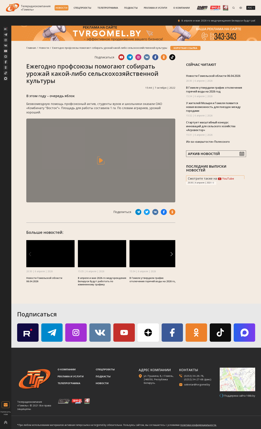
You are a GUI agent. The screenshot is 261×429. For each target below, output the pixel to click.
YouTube (226, 178)
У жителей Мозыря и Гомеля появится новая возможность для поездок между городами (213, 106)
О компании (181, 7)
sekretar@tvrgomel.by (197, 384)
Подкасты (131, 7)
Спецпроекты (82, 7)
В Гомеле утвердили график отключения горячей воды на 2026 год (153, 279)
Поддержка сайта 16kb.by (239, 395)
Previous (211, 183)
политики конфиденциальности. (198, 425)
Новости (61, 7)
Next (213, 183)
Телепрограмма (107, 7)
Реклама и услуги (155, 7)
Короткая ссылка (185, 48)
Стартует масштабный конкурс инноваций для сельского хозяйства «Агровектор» (210, 126)
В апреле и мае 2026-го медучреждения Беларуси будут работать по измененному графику (102, 281)
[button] (172, 254)
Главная (31, 47)
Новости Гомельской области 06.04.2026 (213, 76)
